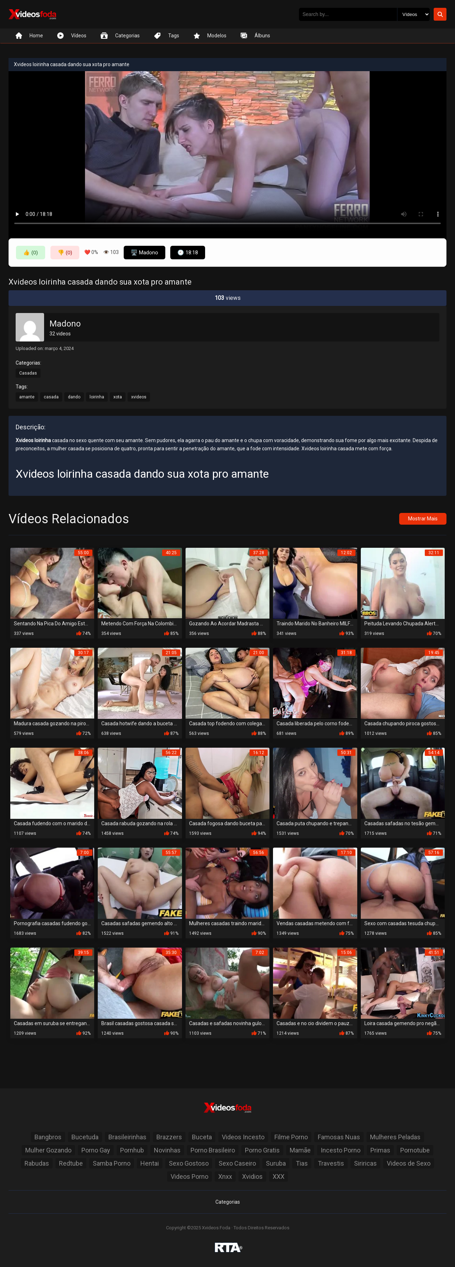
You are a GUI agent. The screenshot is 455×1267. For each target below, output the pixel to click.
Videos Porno (189, 1176)
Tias (302, 1163)
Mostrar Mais (423, 518)
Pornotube (415, 1150)
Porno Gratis (262, 1150)
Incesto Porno (340, 1150)
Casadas (28, 373)
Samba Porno (111, 1163)
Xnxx (225, 1176)
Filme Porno (291, 1137)
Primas (380, 1150)
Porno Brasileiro (213, 1150)
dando (74, 396)
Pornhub (132, 1150)
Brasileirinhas (127, 1137)
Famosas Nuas (339, 1137)
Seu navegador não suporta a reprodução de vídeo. (227, 151)
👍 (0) (30, 252)
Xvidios (252, 1176)
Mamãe (300, 1150)
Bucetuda (84, 1137)
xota (117, 396)
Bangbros (47, 1137)
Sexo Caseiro (237, 1163)
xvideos (138, 396)
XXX (278, 1176)
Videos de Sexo (408, 1163)
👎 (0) (65, 252)
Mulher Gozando (48, 1150)
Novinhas (167, 1150)
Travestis (331, 1163)
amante (26, 396)
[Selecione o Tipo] (413, 14)
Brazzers (169, 1137)
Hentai (149, 1163)
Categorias (227, 1202)
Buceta (202, 1137)
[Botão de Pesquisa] (440, 14)
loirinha (97, 396)
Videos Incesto (243, 1137)
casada (51, 396)
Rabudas (37, 1163)
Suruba (276, 1163)
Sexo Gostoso (189, 1163)
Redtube (71, 1163)
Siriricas (365, 1163)
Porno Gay (95, 1150)
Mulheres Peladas (395, 1137)
